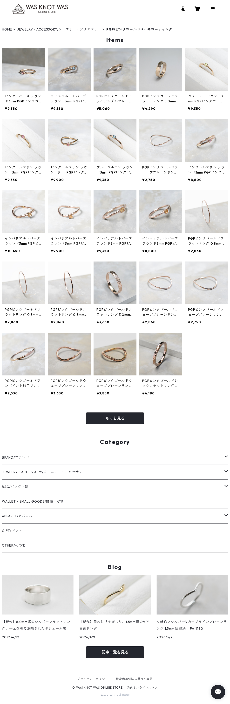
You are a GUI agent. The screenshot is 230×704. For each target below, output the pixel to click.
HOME (7, 29)
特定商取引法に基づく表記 (134, 679)
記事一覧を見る (115, 652)
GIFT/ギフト (12, 531)
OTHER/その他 (14, 545)
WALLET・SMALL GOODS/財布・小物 (33, 501)
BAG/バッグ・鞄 (15, 487)
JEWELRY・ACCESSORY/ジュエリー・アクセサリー (59, 29)
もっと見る (115, 418)
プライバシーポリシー (92, 679)
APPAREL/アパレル (17, 516)
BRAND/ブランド (15, 457)
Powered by (115, 695)
